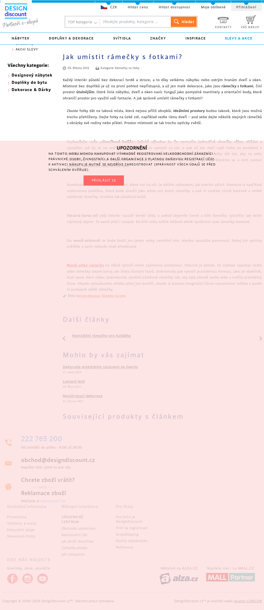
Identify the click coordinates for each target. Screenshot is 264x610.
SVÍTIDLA (122, 38)
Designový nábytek (32, 75)
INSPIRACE (195, 38)
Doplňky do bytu (29, 82)
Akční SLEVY (27, 49)
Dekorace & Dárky (31, 90)
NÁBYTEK (21, 38)
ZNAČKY (158, 38)
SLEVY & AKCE (238, 38)
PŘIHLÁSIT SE (104, 180)
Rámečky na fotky (127, 68)
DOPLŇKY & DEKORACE (71, 38)
